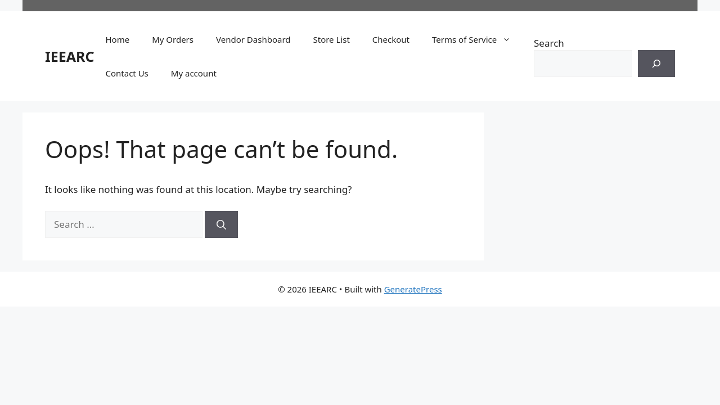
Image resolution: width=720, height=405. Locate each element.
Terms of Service (477, 39)
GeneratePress (413, 289)
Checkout (391, 39)
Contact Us (126, 73)
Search (549, 43)
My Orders (173, 39)
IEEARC (69, 56)
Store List (331, 39)
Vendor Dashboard (253, 39)
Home (117, 39)
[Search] (656, 63)
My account (194, 73)
